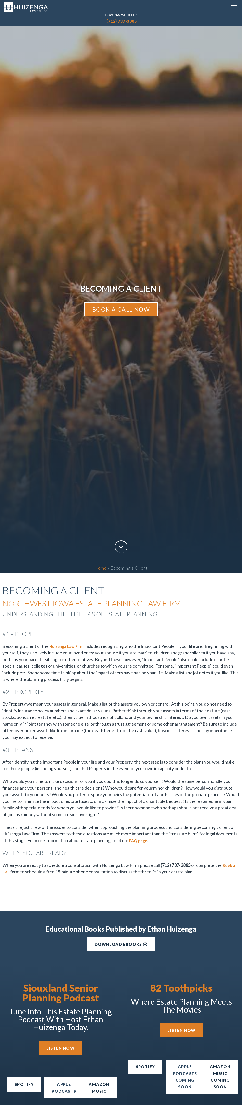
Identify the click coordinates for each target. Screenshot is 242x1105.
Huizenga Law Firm (66, 646)
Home (101, 568)
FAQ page (138, 840)
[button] (185, 1077)
